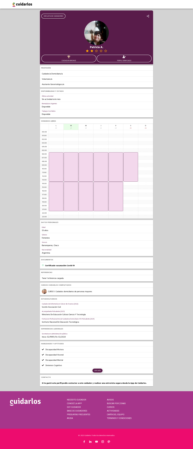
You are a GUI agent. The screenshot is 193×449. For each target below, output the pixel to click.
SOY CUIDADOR (74, 407)
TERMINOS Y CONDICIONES (119, 418)
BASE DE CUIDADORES (77, 411)
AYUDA (70, 418)
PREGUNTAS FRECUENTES (78, 414)
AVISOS (110, 400)
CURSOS (110, 407)
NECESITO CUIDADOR (76, 400)
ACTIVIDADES (113, 411)
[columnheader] (56, 127)
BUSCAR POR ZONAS (116, 403)
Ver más (97, 370)
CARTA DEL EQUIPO (115, 414)
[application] (56, 167)
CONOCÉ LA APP (74, 403)
